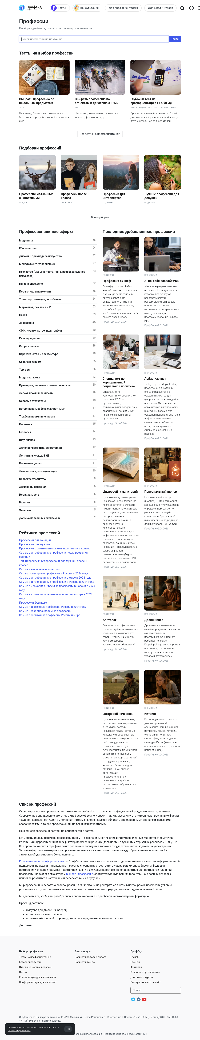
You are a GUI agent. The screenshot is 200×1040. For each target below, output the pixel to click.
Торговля (25, 369)
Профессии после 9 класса (75, 196)
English (134, 957)
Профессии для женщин (35, 540)
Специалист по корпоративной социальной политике (119, 382)
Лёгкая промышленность (36, 393)
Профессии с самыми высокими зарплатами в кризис (54, 548)
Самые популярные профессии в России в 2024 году (53, 573)
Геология (25, 432)
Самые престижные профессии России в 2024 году (52, 606)
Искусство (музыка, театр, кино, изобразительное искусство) (52, 274)
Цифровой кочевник (118, 714)
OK (68, 1029)
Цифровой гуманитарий (120, 491)
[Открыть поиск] (182, 8)
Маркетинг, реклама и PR (36, 307)
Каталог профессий (30, 962)
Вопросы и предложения (145, 972)
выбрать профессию (79, 874)
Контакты (136, 967)
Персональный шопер (160, 491)
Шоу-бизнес (27, 440)
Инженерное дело (31, 283)
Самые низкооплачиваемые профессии (45, 611)
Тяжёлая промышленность (37, 416)
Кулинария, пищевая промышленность (44, 385)
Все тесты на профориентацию (100, 134)
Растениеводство (30, 463)
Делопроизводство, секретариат (40, 447)
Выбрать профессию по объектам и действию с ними (96, 101)
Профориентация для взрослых (38, 982)
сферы (51, 28)
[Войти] (191, 8)
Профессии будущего (33, 602)
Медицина (26, 240)
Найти (175, 39)
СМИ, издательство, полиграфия (40, 330)
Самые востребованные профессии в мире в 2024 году (55, 577)
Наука (23, 315)
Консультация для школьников (37, 977)
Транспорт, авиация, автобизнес (40, 299)
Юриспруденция (29, 338)
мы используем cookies (19, 1030)
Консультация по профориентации (41, 861)
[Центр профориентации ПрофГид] (30, 8)
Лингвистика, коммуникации (38, 471)
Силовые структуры (32, 401)
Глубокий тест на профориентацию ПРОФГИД (151, 101)
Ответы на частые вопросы (35, 967)
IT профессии (28, 248)
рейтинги (39, 28)
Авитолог (109, 620)
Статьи (23, 972)
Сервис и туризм (30, 362)
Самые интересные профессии (39, 569)
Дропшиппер (153, 620)
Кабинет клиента (85, 962)
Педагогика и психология (35, 291)
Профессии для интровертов (114, 196)
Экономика (26, 322)
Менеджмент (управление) (37, 264)
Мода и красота (29, 377)
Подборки (25, 28)
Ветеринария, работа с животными (42, 408)
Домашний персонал (32, 486)
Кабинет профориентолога (90, 957)
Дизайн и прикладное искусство (40, 256)
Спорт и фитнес (29, 346)
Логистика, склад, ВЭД (34, 455)
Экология (25, 510)
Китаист (150, 714)
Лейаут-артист (155, 378)
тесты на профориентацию (75, 28)
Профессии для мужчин (34, 544)
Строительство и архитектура (38, 354)
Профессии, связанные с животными (36, 196)
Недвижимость (29, 494)
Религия (24, 502)
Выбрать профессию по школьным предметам (36, 101)
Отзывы (135, 962)
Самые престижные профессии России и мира (49, 615)
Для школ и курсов (141, 977)
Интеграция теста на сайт (145, 982)
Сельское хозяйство (32, 479)
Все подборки (100, 217)
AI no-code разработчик (161, 281)
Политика (25, 424)
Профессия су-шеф (117, 281)
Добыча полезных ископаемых (39, 518)
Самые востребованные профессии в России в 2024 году (56, 581)
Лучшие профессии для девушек (161, 196)
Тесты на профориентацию (35, 957)
